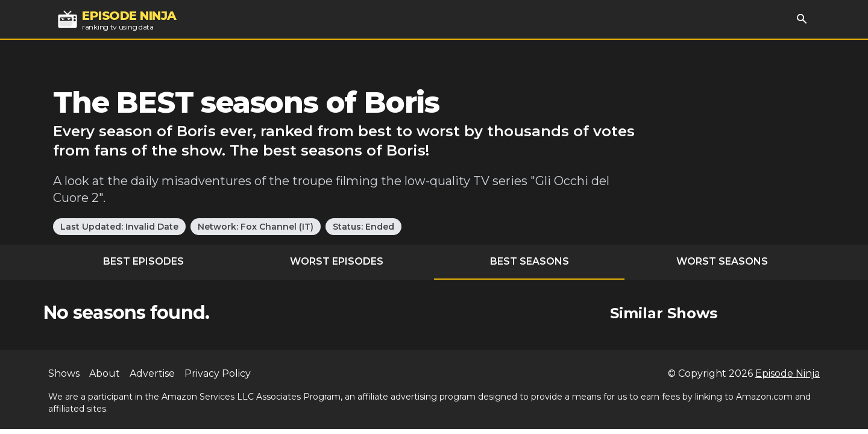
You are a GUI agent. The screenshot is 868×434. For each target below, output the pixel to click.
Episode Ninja (787, 373)
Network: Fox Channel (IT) (255, 226)
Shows (64, 373)
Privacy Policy (217, 373)
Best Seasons (529, 261)
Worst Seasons (722, 261)
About (104, 373)
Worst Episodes (336, 261)
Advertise (152, 373)
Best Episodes (143, 261)
